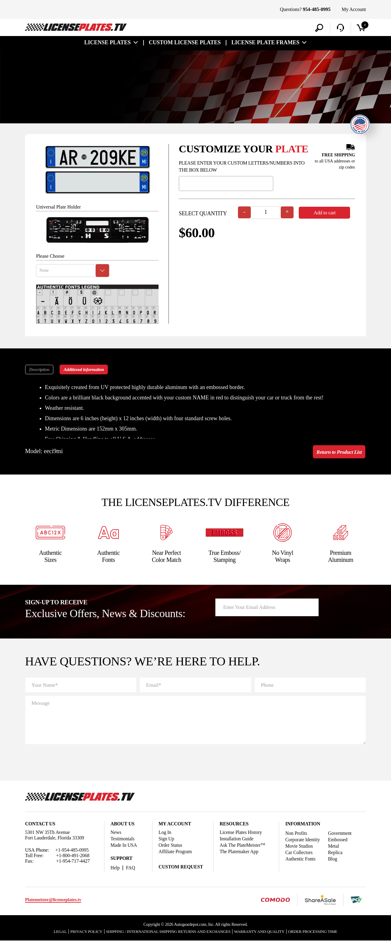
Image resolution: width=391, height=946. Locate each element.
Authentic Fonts (300, 863)
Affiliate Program (175, 856)
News (116, 837)
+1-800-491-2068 (73, 860)
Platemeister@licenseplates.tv (53, 904)
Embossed (339, 844)
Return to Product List (338, 453)
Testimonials (123, 843)
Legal (53, 936)
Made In (124, 850)
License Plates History (241, 837)
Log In (165, 837)
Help (115, 872)
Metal (334, 850)
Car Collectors (299, 857)
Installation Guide (237, 843)
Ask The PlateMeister (243, 850)
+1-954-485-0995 (72, 854)
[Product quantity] (266, 213)
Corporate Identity (303, 844)
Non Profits (296, 838)
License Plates (107, 43)
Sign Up (166, 843)
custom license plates (185, 43)
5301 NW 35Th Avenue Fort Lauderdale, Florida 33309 (55, 840)
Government (341, 838)
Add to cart (326, 213)
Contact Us (40, 828)
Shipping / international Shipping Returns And (166, 936)
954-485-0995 (317, 9)
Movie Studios (299, 850)
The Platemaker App (239, 856)
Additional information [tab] (86, 370)
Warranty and (262, 936)
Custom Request (181, 871)
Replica (336, 857)
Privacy (80, 936)
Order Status (171, 850)
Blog (333, 863)
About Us (123, 828)
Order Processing (319, 936)
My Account (354, 9)
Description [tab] (39, 370)
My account (175, 828)
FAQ (131, 872)
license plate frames (265, 43)
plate (291, 149)
